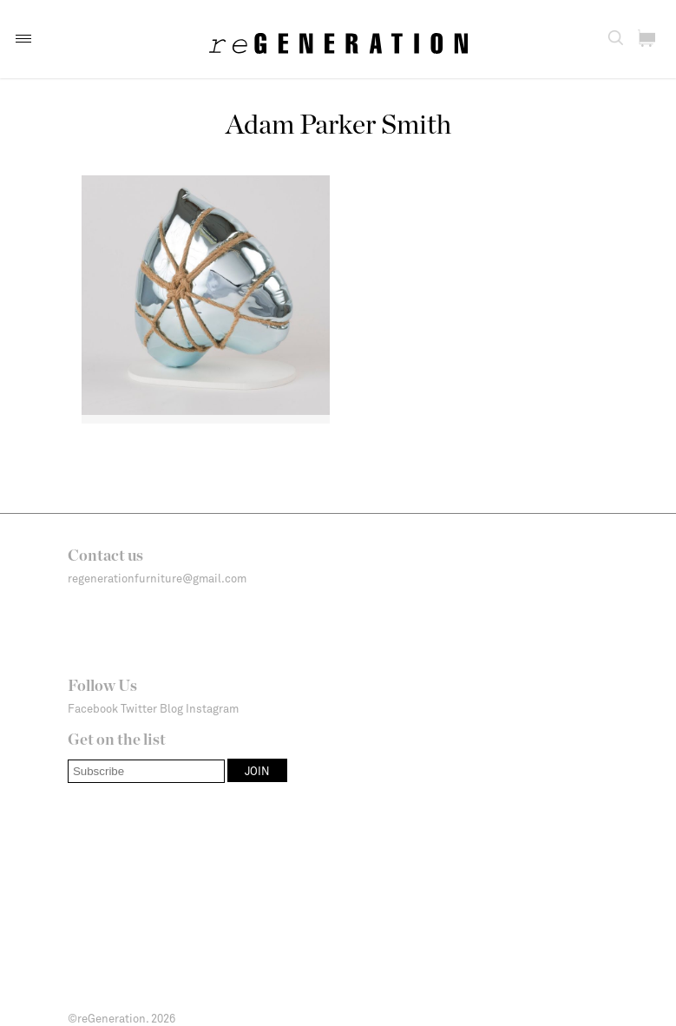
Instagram (212, 708)
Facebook (93, 708)
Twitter (139, 708)
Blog (171, 708)
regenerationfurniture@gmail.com (157, 578)
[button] (23, 38)
